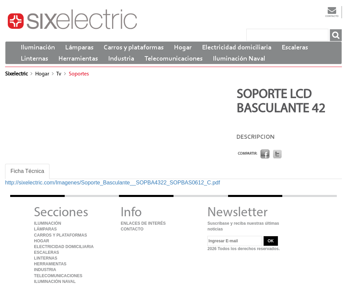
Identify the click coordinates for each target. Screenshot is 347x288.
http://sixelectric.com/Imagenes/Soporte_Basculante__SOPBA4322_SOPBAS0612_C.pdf (112, 182)
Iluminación (38, 47)
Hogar (183, 47)
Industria (121, 59)
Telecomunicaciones (173, 59)
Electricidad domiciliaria (236, 47)
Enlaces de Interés (143, 223)
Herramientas (78, 59)
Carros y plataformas (134, 47)
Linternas (34, 59)
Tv (59, 74)
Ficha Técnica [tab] (27, 171)
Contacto (332, 11)
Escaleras (295, 47)
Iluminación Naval (239, 59)
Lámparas (79, 47)
